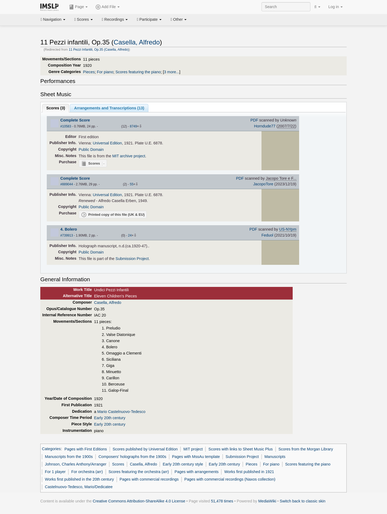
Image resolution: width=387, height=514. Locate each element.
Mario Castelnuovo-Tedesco (121, 411)
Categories (51, 449)
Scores (83, 19)
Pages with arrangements (197, 472)
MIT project (193, 449)
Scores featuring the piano (138, 72)
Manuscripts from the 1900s (69, 456)
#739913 (66, 235)
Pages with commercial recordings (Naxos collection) (229, 479)
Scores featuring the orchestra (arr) (139, 472)
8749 (133, 126)
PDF (254, 120)
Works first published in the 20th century (79, 479)
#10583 (65, 126)
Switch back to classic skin (302, 501)
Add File (107, 7)
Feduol (267, 235)
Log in (335, 7)
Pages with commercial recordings (149, 479)
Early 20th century (109, 418)
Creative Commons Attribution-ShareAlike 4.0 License (139, 501)
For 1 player (55, 472)
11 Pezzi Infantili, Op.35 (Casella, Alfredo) (99, 49)
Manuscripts (274, 456)
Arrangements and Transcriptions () (109, 108)
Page (78, 7)
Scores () (55, 108)
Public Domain (91, 149)
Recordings (115, 19)
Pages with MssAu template (196, 456)
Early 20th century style (183, 464)
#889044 (66, 184)
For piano (105, 72)
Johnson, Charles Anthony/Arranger (75, 464)
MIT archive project (128, 156)
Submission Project (132, 258)
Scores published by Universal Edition (145, 449)
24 (129, 235)
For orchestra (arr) (87, 472)
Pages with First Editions (85, 449)
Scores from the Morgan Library (305, 449)
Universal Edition (107, 143)
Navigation (53, 19)
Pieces (89, 72)
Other (179, 19)
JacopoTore (263, 184)
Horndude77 (264, 126)
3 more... (171, 72)
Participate (149, 19)
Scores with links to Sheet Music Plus (241, 449)
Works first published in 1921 (249, 472)
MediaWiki (267, 501)
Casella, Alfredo (137, 42)
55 (131, 184)
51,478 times (222, 501)
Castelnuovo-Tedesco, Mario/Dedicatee (79, 487)
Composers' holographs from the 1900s (132, 456)
